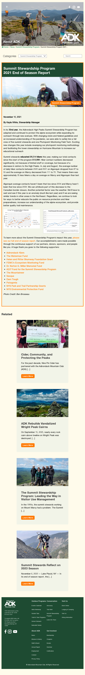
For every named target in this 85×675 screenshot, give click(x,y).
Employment (35, 651)
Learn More (28, 376)
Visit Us (64, 613)
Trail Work (50, 609)
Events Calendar (37, 605)
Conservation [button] (52, 601)
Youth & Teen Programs (38, 617)
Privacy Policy (36, 659)
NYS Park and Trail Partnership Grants (26, 286)
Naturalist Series (36, 625)
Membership (50, 635)
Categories (9, 56)
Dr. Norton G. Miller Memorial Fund (24, 266)
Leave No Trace (51, 620)
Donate (49, 643)
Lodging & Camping (68, 609)
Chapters (49, 639)
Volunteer (49, 647)
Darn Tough (12, 279)
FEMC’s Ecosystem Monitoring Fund (25, 262)
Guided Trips (35, 613)
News (33, 635)
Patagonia (11, 282)
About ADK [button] (36, 631)
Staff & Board (35, 643)
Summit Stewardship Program (27, 47)
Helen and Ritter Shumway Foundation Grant (29, 259)
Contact (34, 655)
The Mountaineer (15, 272)
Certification (50, 651)
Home (5, 47)
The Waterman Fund (17, 256)
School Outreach (36, 621)
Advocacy (50, 605)
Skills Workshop (36, 609)
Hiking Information (67, 617)
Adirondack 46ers (15, 252)
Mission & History (37, 639)
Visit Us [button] (65, 601)
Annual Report (36, 647)
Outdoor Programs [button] (39, 601)
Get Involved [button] (51, 631)
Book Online (65, 605)
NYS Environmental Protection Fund (24, 289)
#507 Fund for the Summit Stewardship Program (31, 269)
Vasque (10, 276)
